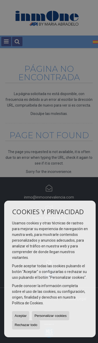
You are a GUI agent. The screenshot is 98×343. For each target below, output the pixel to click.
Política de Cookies (27, 303)
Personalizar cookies (50, 316)
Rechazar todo (26, 325)
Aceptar (21, 316)
